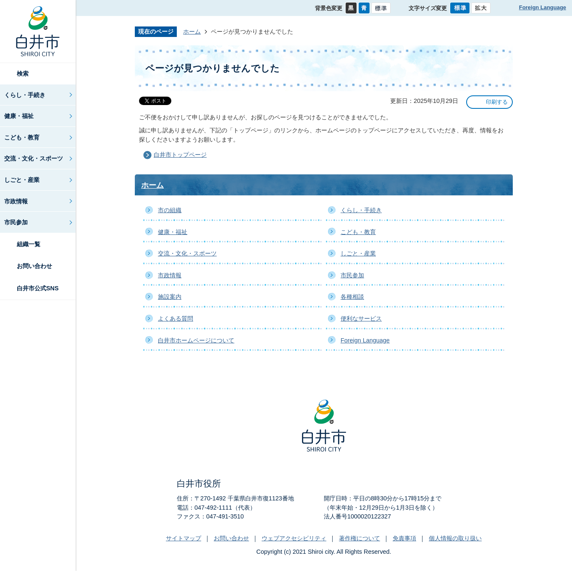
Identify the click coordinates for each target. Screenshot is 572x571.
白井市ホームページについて (196, 340)
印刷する (497, 102)
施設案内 (169, 296)
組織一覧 (28, 244)
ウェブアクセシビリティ (294, 538)
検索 (23, 73)
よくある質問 (175, 318)
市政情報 (16, 201)
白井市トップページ (180, 154)
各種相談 (352, 296)
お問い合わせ (34, 266)
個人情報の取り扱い (455, 538)
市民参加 (16, 222)
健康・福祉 (19, 116)
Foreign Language (542, 7)
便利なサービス (361, 318)
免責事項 (404, 538)
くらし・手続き (24, 95)
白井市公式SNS (38, 288)
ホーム (192, 31)
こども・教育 (21, 137)
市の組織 (169, 210)
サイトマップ (183, 538)
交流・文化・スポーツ (33, 158)
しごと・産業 (21, 179)
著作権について (359, 538)
